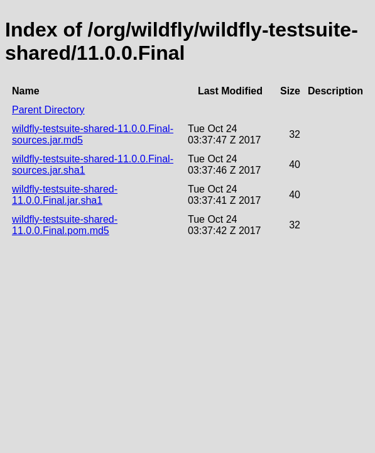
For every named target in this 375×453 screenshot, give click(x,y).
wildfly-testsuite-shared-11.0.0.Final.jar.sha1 (64, 195)
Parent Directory (48, 109)
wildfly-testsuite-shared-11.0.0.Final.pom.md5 (64, 225)
